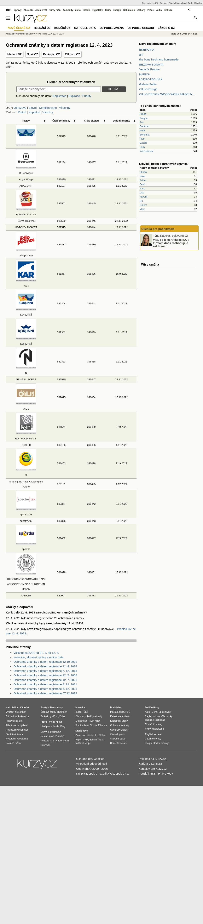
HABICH (144, 74)
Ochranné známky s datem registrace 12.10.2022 (45, 661)
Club (142, 147)
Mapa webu (158, 728)
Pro (141, 122)
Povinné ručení (13, 743)
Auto (147, 712)
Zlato (78, 10)
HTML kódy (165, 773)
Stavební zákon (118, 738)
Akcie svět (41, 10)
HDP (91, 721)
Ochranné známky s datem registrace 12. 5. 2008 (45, 675)
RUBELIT (26, 444)
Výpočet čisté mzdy (16, 712)
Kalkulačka (129, 10)
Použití (143, 773)
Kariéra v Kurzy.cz (150, 763)
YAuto (172, 3)
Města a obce (117, 712)
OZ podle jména (112, 27)
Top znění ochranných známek (160, 105)
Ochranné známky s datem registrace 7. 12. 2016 (45, 670)
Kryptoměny (81, 725)
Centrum (144, 126)
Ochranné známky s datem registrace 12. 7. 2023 (45, 680)
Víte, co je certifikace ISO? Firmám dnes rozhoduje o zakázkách (171, 243)
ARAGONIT (26, 185)
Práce (151, 10)
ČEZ (86, 712)
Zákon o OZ (72, 54)
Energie (117, 10)
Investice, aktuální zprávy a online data (39, 657)
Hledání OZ (14, 54)
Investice (80, 707)
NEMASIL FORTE (26, 379)
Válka (159, 10)
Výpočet (24, 707)
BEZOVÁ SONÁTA (151, 64)
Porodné (59, 736)
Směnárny (46, 716)
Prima (143, 180)
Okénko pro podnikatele (157, 228)
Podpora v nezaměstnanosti (55, 740)
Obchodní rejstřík (150, 3)
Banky (44, 707)
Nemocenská (47, 736)
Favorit (143, 196)
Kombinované (48, 107)
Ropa (78, 739)
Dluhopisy (80, 716)
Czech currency (153, 738)
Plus (142, 138)
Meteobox (181, 3)
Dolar (62, 716)
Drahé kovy (81, 730)
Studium (199, 3)
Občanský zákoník (119, 729)
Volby (147, 728)
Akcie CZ (28, 10)
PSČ (127, 712)
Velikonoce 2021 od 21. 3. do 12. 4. (36, 652)
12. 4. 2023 (58, 34)
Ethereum (103, 725)
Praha (143, 113)
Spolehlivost (165, 712)
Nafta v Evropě (83, 743)
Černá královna (26, 220)
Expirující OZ (51, 54)
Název (26, 120)
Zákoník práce (117, 734)
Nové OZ (32, 54)
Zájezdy (163, 3)
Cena (154, 712)
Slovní (33, 107)
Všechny (64, 107)
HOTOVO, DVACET (26, 227)
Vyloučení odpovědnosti (91, 763)
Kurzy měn (55, 10)
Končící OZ (62, 27)
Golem (143, 205)
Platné (22, 112)
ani (141, 54)
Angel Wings (26, 179)
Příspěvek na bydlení (16, 725)
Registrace (59, 95)
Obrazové (20, 107)
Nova (142, 176)
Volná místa (55, 721)
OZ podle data (85, 27)
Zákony (141, 10)
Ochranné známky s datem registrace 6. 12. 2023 (45, 688)
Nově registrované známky (157, 43)
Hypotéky (97, 10)
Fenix (143, 184)
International (147, 151)
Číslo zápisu (91, 120)
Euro (55, 716)
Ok (141, 200)
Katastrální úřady (119, 721)
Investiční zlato (89, 735)
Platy (63, 726)
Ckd (142, 192)
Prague (144, 118)
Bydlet (191, 3)
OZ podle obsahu (141, 27)
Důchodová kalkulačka (17, 716)
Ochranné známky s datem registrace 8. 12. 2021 (45, 684)
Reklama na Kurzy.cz (152, 758)
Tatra (142, 188)
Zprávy (17, 10)
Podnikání (115, 707)
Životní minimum (14, 734)
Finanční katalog (153, 724)
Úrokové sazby (48, 712)
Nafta (101, 739)
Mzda (56, 726)
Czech (143, 142)
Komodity (67, 10)
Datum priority (121, 120)
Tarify (108, 10)
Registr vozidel (152, 716)
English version (153, 734)
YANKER (26, 595)
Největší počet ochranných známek (163, 163)
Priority (86, 95)
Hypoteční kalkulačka (17, 738)
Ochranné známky (24, 34)
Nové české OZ (43, 34)
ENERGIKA (146, 49)
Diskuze (168, 10)
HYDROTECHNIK (150, 79)
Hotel (142, 130)
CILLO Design (148, 89)
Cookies (99, 758)
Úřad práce (46, 726)
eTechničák (159, 720)
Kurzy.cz (10, 34)
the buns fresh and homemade (158, 59)
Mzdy (98, 721)
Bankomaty (56, 707)
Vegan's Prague (149, 69)
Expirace (74, 95)
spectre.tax (26, 520)
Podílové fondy (94, 716)
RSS (153, 773)
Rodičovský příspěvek (17, 729)
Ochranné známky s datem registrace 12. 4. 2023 (45, 666)
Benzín (93, 739)
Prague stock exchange (157, 743)
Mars (142, 209)
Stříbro (101, 735)
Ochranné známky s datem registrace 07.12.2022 (45, 693)
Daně (113, 743)
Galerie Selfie (148, 84)
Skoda (143, 172)
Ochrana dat (84, 758)
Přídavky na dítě (14, 721)
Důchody (45, 745)
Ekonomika (81, 721)
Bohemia (144, 134)
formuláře (122, 743)
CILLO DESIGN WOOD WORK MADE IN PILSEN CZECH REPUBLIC (168, 94)
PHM (85, 739)
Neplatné (34, 112)
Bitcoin (86, 10)
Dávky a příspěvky (51, 731)
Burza (78, 712)
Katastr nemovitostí (120, 716)
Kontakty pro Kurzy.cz (153, 768)
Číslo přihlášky (61, 120)
